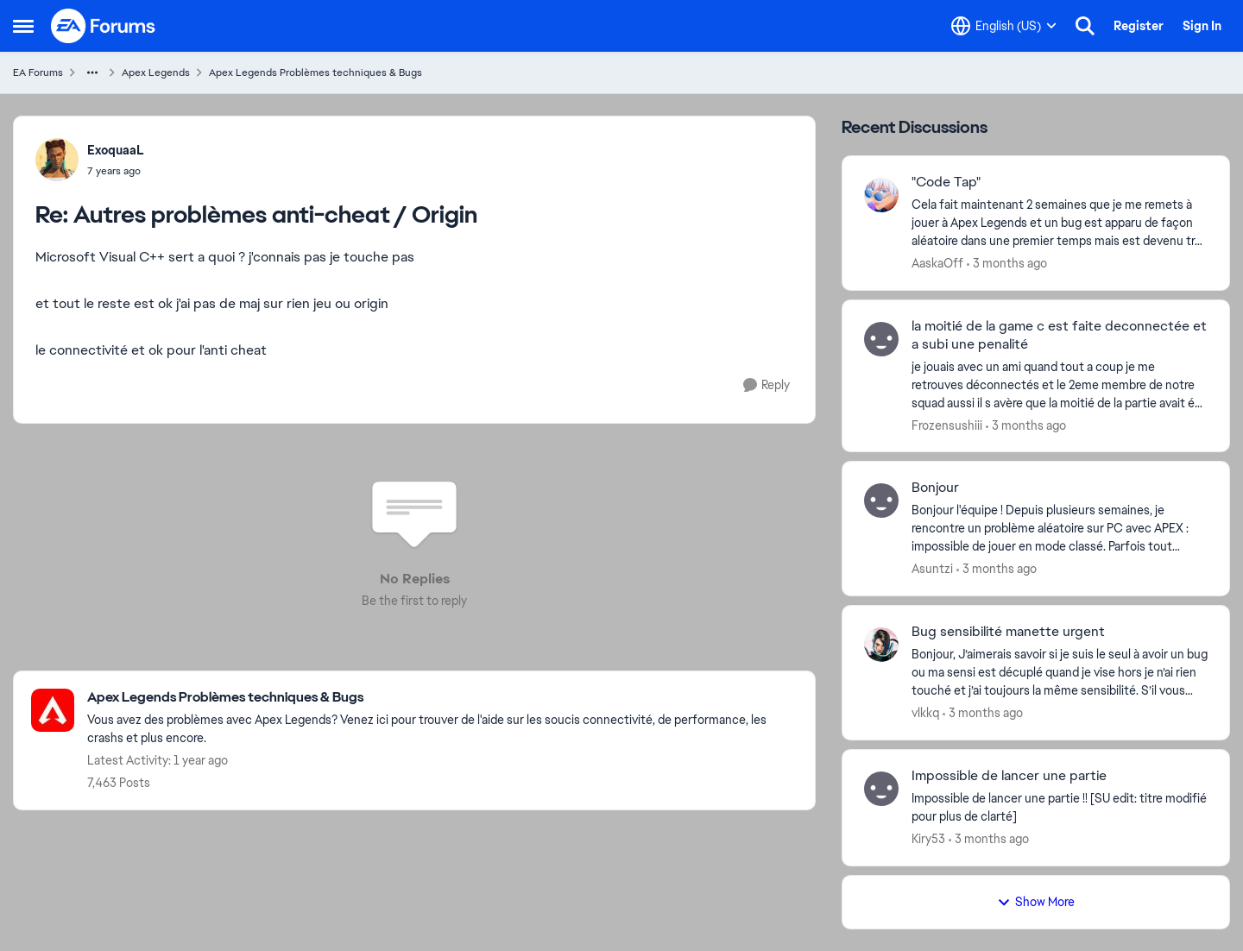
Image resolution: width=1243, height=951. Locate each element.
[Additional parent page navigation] (92, 72)
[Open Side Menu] (23, 26)
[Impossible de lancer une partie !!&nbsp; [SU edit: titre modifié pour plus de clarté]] (1060, 808)
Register (1139, 26)
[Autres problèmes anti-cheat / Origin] (115, 171)
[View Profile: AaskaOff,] (881, 195)
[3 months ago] (1007, 264)
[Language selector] (1003, 26)
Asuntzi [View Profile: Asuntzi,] (932, 568)
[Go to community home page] (103, 26)
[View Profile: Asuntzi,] (881, 500)
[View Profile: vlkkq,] (881, 644)
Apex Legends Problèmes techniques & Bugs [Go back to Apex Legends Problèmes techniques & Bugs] (315, 72)
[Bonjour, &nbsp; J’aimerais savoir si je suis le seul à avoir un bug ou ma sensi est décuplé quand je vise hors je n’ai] (1060, 673)
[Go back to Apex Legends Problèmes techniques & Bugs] (442, 698)
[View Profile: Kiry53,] (881, 789)
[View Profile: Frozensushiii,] (881, 339)
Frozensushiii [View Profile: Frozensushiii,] (947, 424)
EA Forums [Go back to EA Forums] (38, 72)
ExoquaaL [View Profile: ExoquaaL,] (115, 150)
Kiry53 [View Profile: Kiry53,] (928, 839)
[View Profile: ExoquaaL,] (57, 159)
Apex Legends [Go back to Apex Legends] (156, 72)
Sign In (1202, 26)
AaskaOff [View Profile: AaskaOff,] (937, 263)
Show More (1036, 902)
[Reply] (766, 385)
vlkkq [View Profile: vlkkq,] (925, 713)
